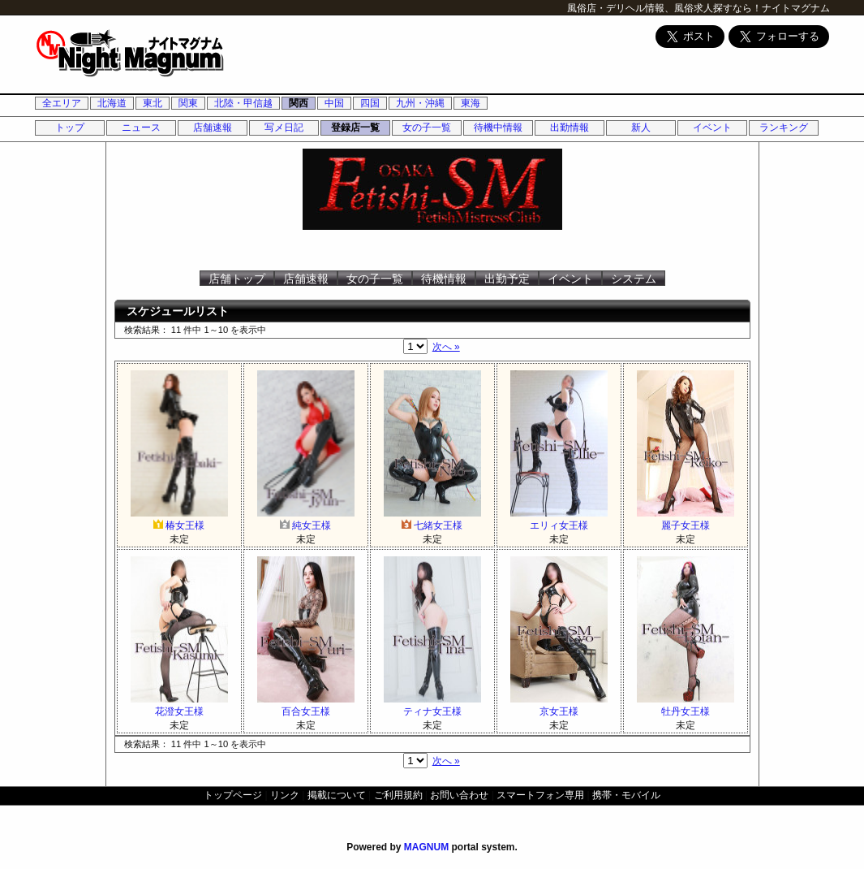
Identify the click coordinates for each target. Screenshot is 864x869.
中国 (334, 103)
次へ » (446, 346)
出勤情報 (569, 127)
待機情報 (443, 278)
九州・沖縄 (420, 103)
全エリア (61, 103)
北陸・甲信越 (243, 103)
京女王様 (559, 705)
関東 (188, 103)
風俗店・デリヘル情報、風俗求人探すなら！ (664, 8)
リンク (284, 795)
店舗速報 (212, 127)
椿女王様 (179, 519)
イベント (712, 127)
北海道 (112, 103)
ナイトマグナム (796, 8)
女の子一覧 (426, 127)
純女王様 (306, 519)
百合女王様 (306, 705)
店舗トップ (236, 278)
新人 (641, 127)
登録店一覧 (355, 127)
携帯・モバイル (626, 795)
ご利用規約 (398, 795)
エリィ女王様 (559, 519)
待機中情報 (498, 127)
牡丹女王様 (685, 705)
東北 (152, 103)
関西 (298, 103)
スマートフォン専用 (540, 795)
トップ (69, 127)
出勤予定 (507, 278)
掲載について (336, 795)
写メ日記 (283, 127)
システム (633, 278)
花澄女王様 (179, 705)
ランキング (783, 127)
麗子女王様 (685, 519)
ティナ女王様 (432, 705)
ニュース (141, 127)
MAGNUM (426, 847)
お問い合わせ (459, 795)
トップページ (233, 795)
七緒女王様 (432, 519)
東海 (470, 103)
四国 (370, 103)
